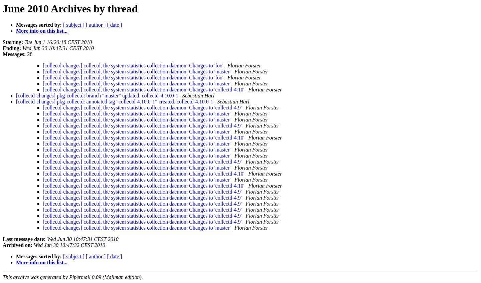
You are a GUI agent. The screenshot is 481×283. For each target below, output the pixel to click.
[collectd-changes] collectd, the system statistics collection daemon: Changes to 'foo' (134, 65)
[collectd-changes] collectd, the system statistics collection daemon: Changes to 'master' (137, 71)
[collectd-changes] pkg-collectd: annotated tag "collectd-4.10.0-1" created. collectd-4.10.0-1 (115, 101)
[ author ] (96, 25)
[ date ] (114, 25)
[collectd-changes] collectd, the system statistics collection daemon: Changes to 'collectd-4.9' (143, 107)
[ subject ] (74, 25)
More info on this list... (41, 31)
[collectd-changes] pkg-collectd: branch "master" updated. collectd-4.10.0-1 (98, 95)
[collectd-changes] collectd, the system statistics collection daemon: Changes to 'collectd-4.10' (144, 89)
